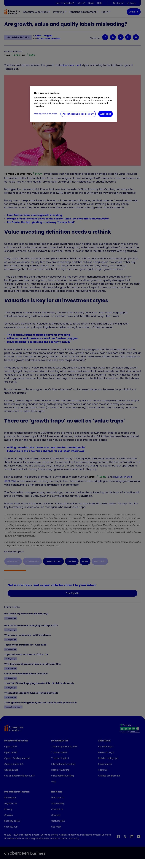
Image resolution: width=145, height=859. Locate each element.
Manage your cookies (45, 113)
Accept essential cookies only (78, 114)
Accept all (105, 114)
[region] (73, 104)
